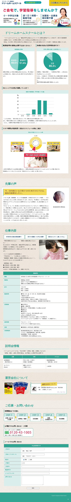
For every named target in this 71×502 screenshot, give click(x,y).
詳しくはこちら (61, 392)
